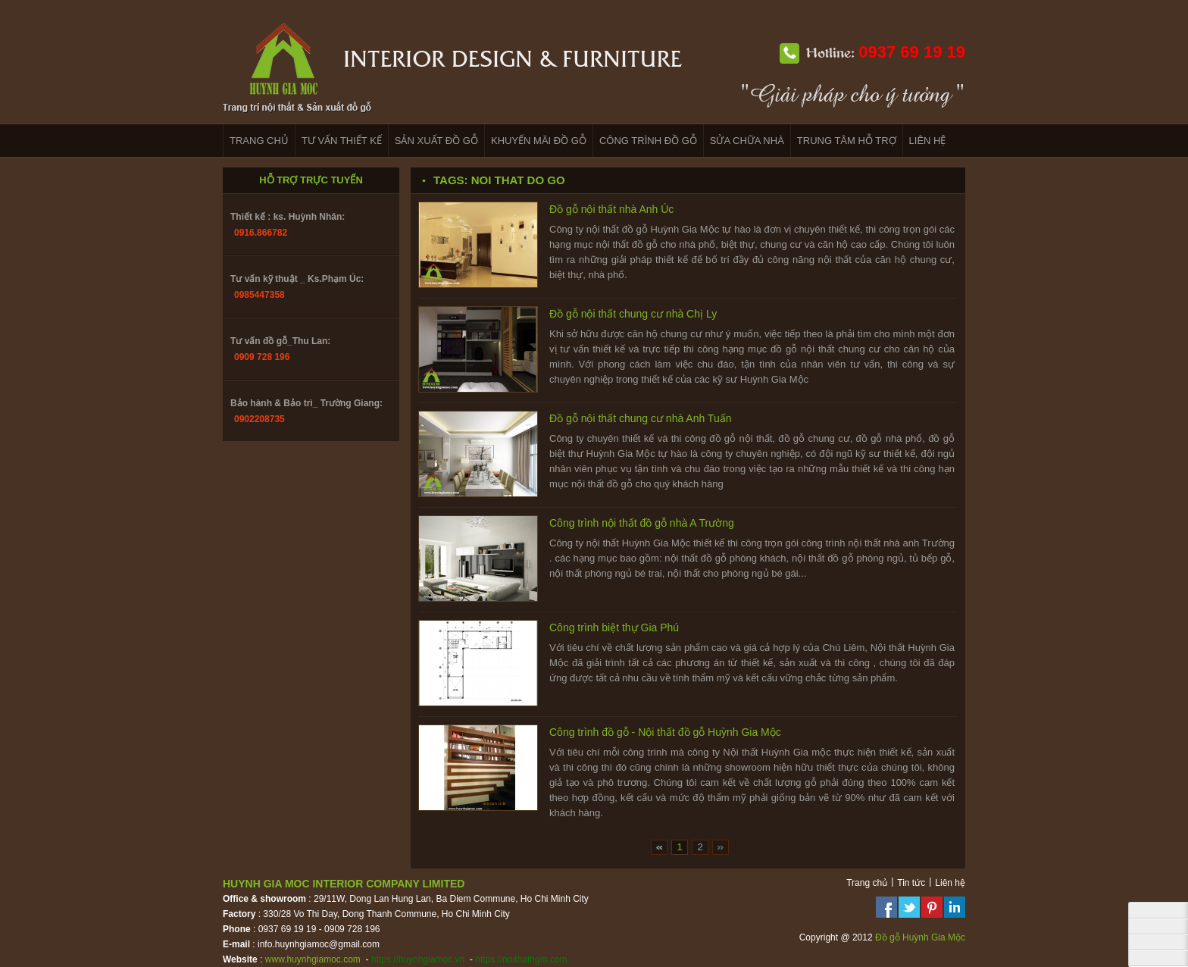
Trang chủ (866, 883)
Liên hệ (950, 883)
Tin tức (911, 883)
